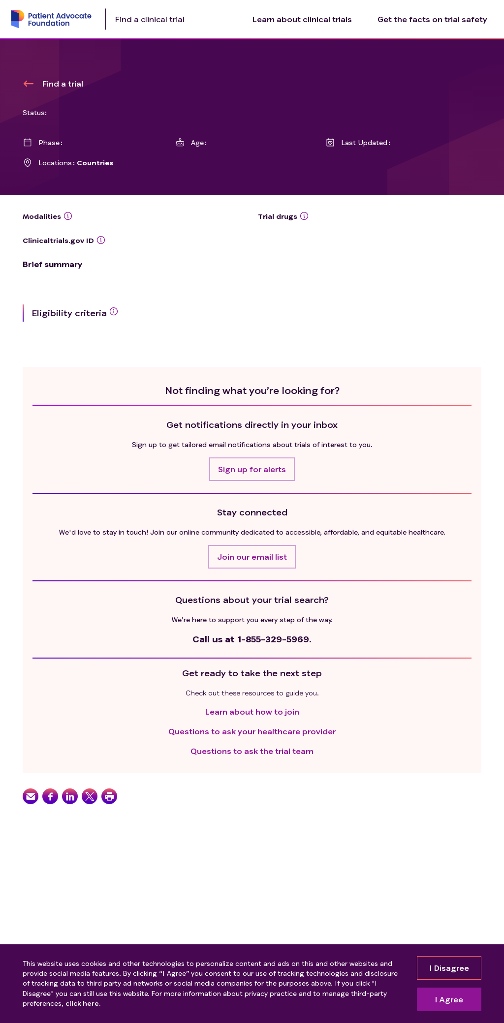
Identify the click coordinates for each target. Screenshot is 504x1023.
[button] (252, 469)
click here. (82, 1003)
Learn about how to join (252, 711)
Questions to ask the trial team (252, 750)
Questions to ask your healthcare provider (252, 731)
